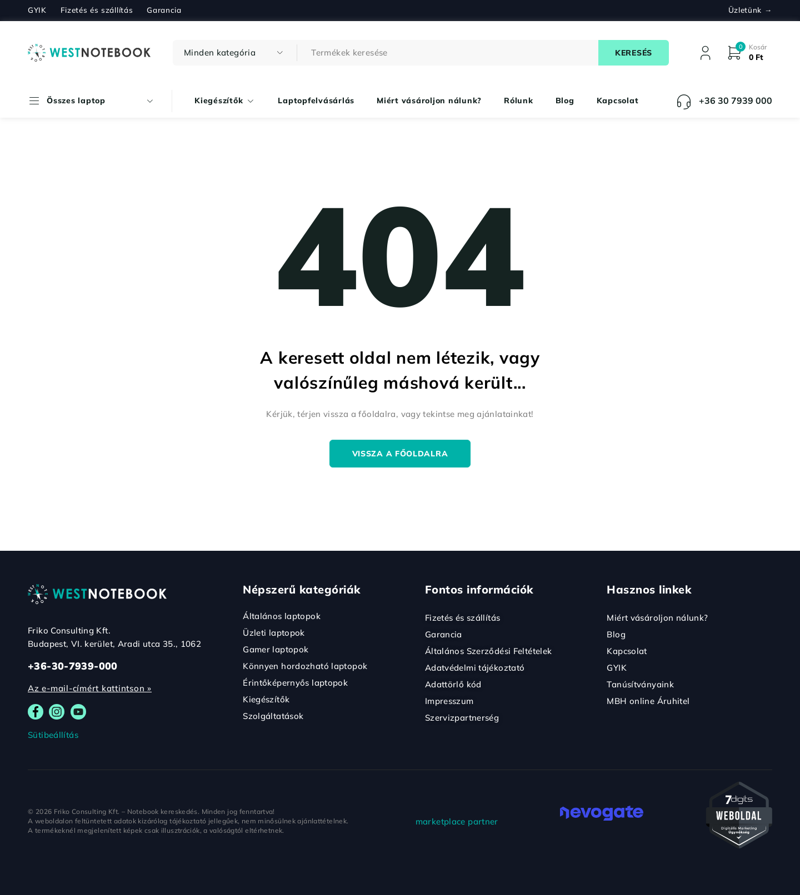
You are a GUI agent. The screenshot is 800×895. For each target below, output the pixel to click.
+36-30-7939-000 (73, 666)
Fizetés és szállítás (97, 10)
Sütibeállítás (53, 735)
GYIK (37, 10)
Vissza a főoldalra (400, 454)
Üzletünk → (750, 10)
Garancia (164, 10)
